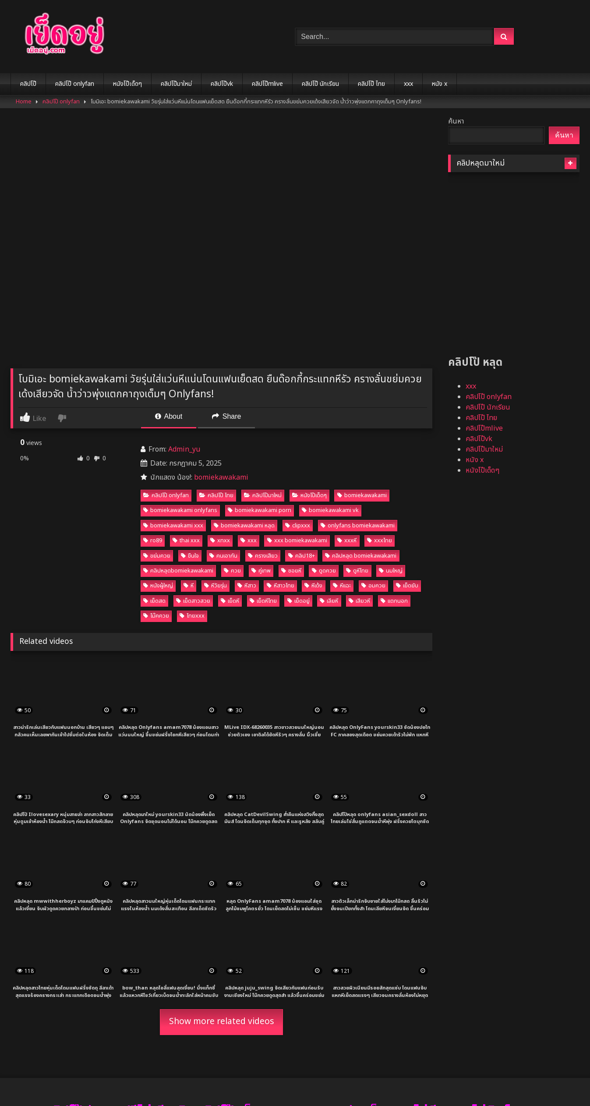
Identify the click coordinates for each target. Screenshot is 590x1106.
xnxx (220, 540)
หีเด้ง (313, 585)
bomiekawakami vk (330, 510)
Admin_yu (184, 449)
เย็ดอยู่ (298, 601)
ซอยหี (291, 570)
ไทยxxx (192, 615)
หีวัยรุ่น (215, 585)
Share (226, 416)
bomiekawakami (221, 477)
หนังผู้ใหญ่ (158, 585)
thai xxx (186, 540)
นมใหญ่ (391, 570)
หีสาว (246, 585)
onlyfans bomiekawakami (358, 525)
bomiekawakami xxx (173, 525)
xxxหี (347, 540)
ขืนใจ (190, 555)
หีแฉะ (342, 585)
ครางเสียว (263, 555)
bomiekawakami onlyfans (180, 510)
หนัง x (439, 83)
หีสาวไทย (280, 585)
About (168, 416)
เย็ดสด (154, 601)
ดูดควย (324, 570)
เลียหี (329, 601)
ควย (232, 570)
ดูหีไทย (357, 570)
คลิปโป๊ (28, 83)
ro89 (152, 540)
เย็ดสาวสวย (193, 601)
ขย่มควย (156, 555)
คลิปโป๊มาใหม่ (176, 83)
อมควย (373, 585)
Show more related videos (221, 1021)
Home (24, 101)
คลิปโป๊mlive (267, 83)
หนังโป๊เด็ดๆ (127, 83)
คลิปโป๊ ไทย (371, 83)
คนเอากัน (223, 555)
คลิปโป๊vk (222, 83)
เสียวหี (359, 601)
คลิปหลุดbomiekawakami (178, 570)
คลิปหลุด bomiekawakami (360, 555)
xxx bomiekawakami (297, 540)
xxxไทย (379, 540)
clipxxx (297, 525)
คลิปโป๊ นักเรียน (320, 83)
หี (189, 585)
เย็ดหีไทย (263, 601)
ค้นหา (456, 121)
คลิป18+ (301, 555)
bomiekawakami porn (259, 510)
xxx (408, 83)
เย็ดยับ (407, 585)
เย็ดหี (230, 601)
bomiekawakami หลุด (244, 525)
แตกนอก (394, 601)
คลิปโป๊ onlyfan (74, 83)
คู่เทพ (261, 570)
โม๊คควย (156, 615)
